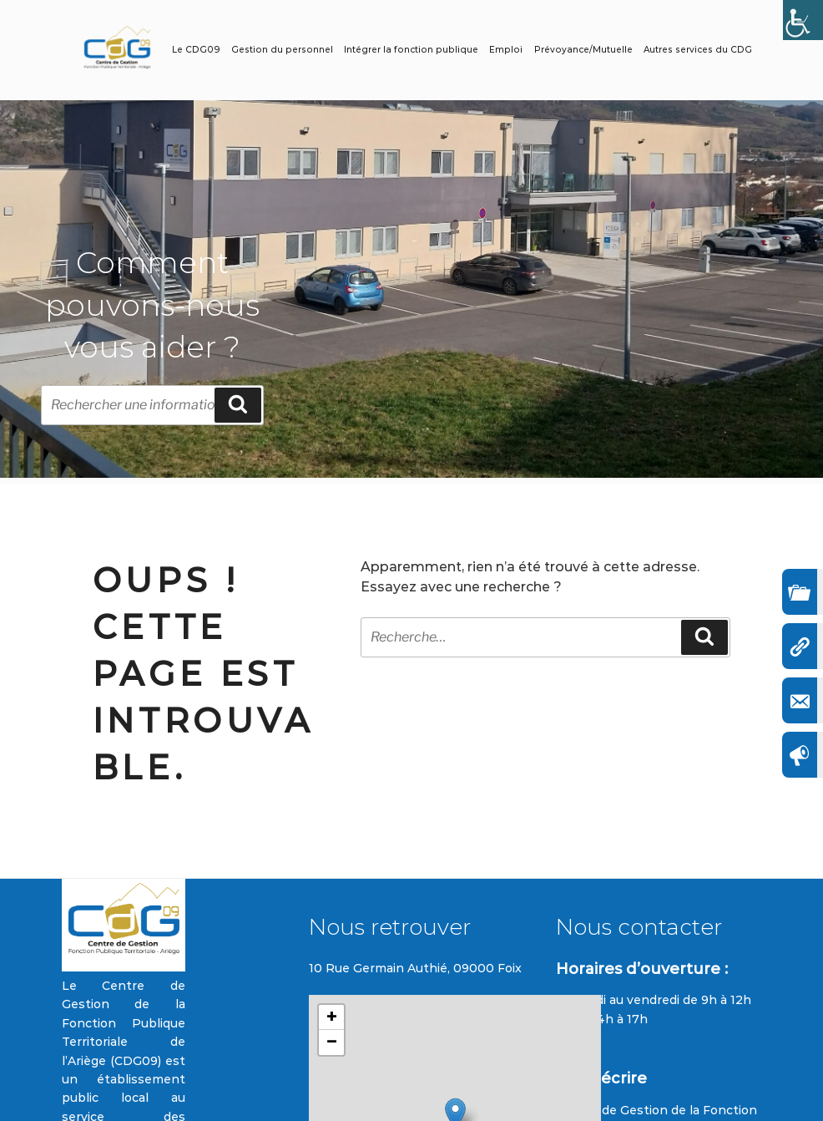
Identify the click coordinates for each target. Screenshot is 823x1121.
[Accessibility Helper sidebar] (803, 20)
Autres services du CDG (698, 49)
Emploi (506, 49)
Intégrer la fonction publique (411, 49)
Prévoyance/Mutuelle (583, 49)
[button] (331, 1017)
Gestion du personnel (282, 49)
